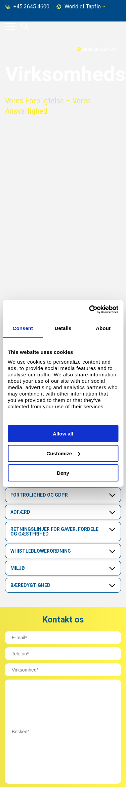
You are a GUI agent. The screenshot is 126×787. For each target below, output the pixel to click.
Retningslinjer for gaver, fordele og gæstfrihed (54, 531)
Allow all (63, 433)
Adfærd (20, 512)
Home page (20, 48)
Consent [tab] (22, 328)
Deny (63, 473)
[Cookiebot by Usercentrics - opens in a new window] (89, 309)
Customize (63, 453)
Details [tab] (63, 328)
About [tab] (103, 328)
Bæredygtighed (30, 585)
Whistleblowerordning (40, 551)
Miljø (17, 568)
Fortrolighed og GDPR (39, 495)
